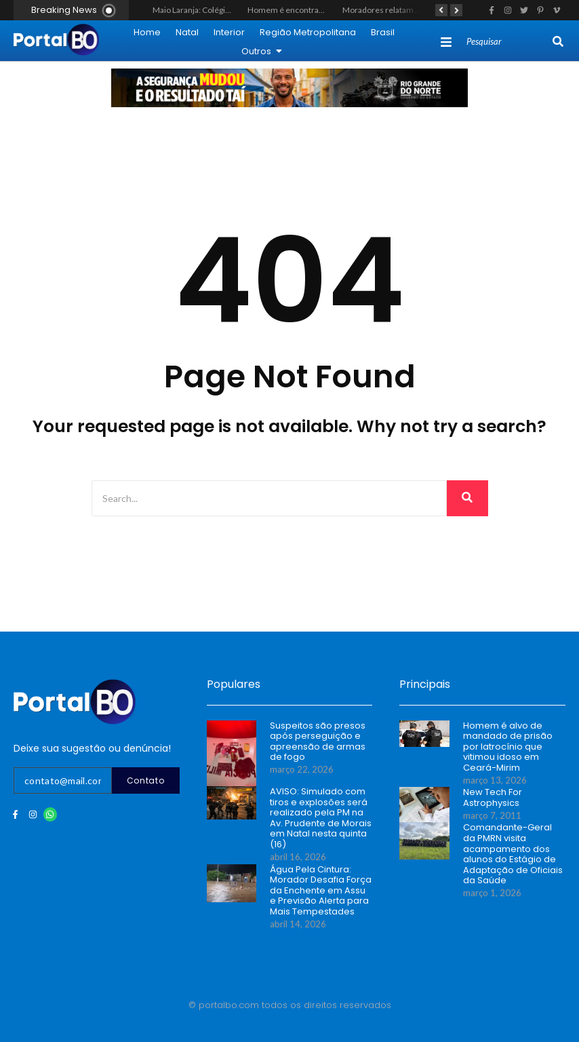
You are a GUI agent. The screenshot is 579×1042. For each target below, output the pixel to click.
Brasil (383, 32)
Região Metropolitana (308, 32)
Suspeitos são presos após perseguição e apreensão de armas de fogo (317, 741)
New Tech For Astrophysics (492, 797)
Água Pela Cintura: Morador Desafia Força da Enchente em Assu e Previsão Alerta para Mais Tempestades (321, 890)
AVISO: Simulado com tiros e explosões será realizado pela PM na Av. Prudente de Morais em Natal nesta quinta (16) (321, 818)
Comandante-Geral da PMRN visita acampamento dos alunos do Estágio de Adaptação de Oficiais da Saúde (513, 854)
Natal (187, 32)
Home (147, 32)
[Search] (508, 42)
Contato (146, 780)
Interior (229, 32)
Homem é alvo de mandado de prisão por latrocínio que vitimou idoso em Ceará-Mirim (508, 746)
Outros (261, 51)
